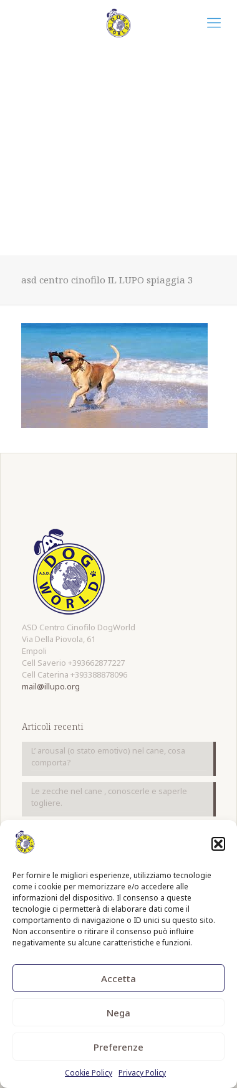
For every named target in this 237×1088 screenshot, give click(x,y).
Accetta (118, 978)
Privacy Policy (142, 1072)
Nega (118, 1012)
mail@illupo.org (51, 686)
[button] (218, 844)
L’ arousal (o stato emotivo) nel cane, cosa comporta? (108, 756)
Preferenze (118, 1047)
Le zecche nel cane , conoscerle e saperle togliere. (109, 796)
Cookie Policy (88, 1072)
